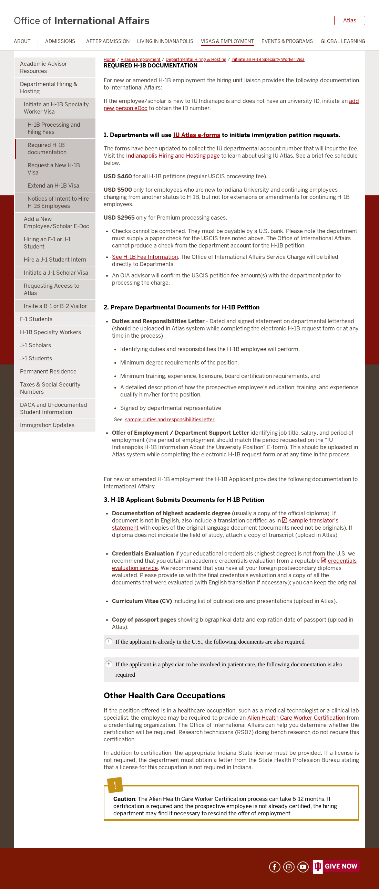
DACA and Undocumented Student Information (53, 408)
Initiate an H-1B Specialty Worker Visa (268, 59)
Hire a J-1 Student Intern (55, 259)
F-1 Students (36, 319)
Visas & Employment (227, 41)
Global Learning (343, 41)
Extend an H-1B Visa (53, 185)
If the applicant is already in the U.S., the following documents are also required (210, 641)
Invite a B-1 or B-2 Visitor (55, 306)
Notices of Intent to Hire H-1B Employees (58, 202)
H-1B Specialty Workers (50, 332)
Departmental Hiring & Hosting (196, 59)
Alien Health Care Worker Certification (296, 717)
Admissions (60, 41)
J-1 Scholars (35, 345)
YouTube (303, 866)
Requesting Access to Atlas (51, 289)
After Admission (108, 41)
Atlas (349, 20)
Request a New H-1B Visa (54, 169)
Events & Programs (287, 41)
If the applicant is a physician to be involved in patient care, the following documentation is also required (228, 669)
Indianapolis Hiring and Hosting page (173, 155)
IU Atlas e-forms (196, 135)
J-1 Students (36, 358)
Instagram (289, 866)
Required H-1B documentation (47, 148)
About (22, 41)
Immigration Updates (47, 425)
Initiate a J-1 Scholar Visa (56, 272)
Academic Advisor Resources (43, 67)
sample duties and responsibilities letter (170, 419)
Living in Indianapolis (165, 41)
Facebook (274, 866)
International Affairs (82, 20)
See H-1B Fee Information (145, 257)
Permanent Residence (48, 371)
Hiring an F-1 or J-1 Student (47, 243)
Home (109, 59)
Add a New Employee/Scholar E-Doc (56, 222)
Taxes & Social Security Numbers (50, 388)
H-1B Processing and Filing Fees (54, 128)
